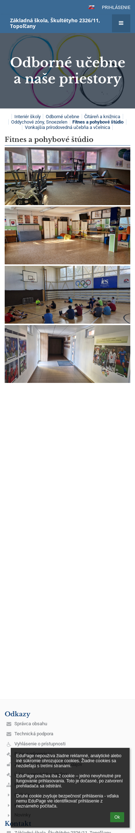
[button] (91, 7)
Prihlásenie (116, 7)
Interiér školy (27, 116)
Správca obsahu (30, 723)
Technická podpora (33, 733)
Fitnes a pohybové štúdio (97, 122)
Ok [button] (117, 817)
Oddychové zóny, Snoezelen (39, 122)
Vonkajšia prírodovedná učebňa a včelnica (67, 127)
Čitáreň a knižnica (102, 116)
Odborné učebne (62, 116)
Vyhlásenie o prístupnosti (40, 743)
